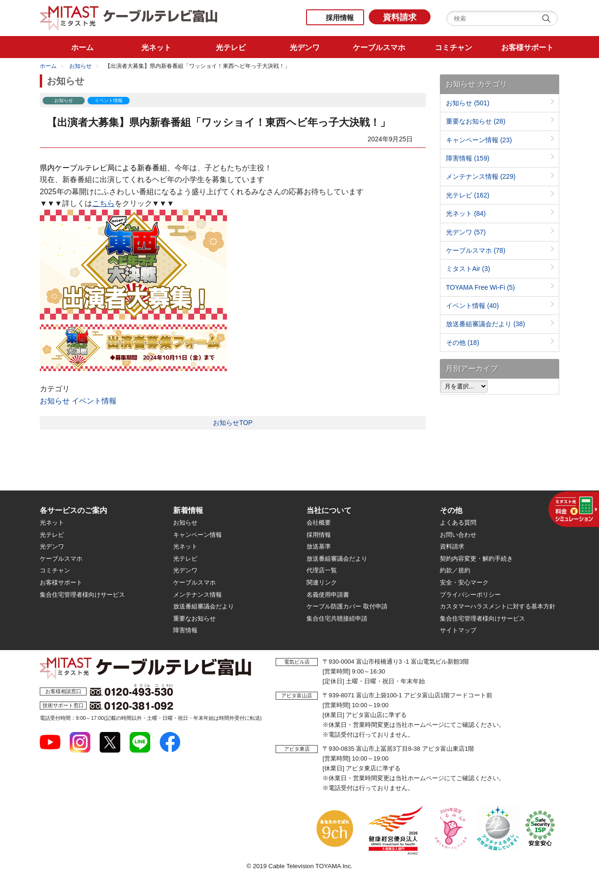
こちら (103, 203)
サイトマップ (458, 630)
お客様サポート (61, 582)
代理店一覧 (322, 570)
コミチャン (55, 570)
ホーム (48, 66)
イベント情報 (94, 401)
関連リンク (322, 582)
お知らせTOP (233, 422)
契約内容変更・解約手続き (476, 558)
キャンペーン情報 (479, 140)
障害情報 (467, 158)
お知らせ (80, 66)
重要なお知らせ (475, 121)
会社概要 (319, 522)
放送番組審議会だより (485, 324)
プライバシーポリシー (470, 594)
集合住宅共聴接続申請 (337, 618)
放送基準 (319, 546)
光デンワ (466, 232)
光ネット (466, 213)
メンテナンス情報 (481, 176)
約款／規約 (455, 570)
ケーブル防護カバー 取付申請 (347, 606)
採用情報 (340, 18)
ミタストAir (468, 268)
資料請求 (399, 17)
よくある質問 (458, 522)
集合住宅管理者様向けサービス (82, 594)
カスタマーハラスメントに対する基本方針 (497, 606)
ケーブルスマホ (475, 250)
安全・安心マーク (464, 582)
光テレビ (467, 195)
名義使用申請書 (328, 594)
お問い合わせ (458, 534)
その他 (462, 342)
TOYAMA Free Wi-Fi (480, 287)
